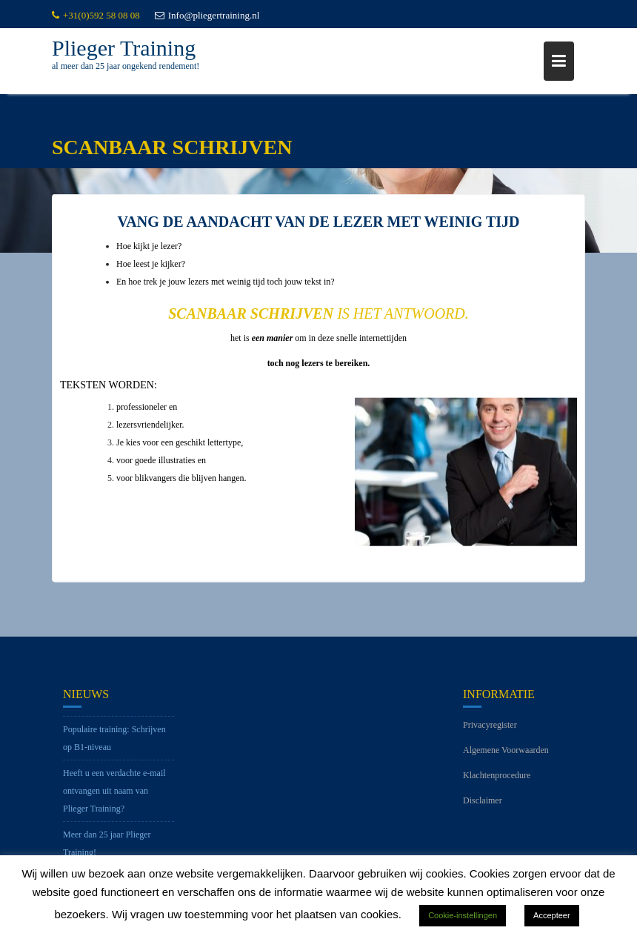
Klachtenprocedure (496, 780)
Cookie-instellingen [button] (462, 915)
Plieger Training (124, 48)
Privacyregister (490, 730)
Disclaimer (482, 805)
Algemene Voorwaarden (506, 755)
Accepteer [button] (551, 915)
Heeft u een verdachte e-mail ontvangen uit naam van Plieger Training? (114, 796)
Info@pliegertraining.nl (207, 15)
